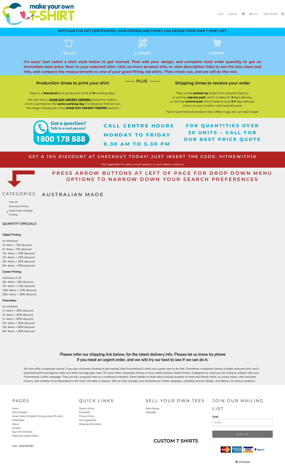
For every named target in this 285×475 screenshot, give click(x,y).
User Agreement (87, 420)
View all (13, 202)
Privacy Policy (86, 416)
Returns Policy (87, 408)
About (15, 424)
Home (15, 408)
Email (215, 416)
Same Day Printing (18, 206)
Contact (16, 428)
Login (221, 13)
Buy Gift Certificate (22, 431)
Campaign (151, 412)
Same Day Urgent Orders (25, 435)
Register (232, 13)
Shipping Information (90, 424)
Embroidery (18, 420)
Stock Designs (20, 412)
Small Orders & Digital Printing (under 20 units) (37, 416)
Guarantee (84, 412)
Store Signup (152, 408)
